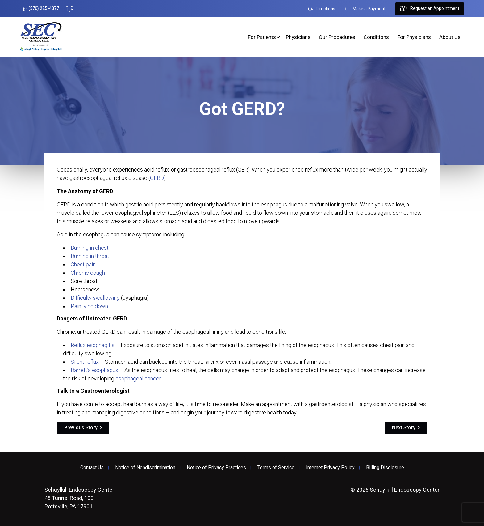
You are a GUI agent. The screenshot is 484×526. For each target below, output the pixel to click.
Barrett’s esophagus (94, 370)
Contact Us (92, 467)
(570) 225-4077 (41, 8)
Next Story (403, 428)
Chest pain (83, 264)
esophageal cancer (138, 378)
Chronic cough (88, 272)
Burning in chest (90, 247)
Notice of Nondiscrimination (145, 467)
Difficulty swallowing (95, 298)
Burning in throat (90, 256)
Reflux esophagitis (93, 345)
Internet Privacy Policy (330, 467)
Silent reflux (85, 361)
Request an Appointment (429, 9)
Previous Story (81, 428)
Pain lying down (89, 306)
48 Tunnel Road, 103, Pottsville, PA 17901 (79, 498)
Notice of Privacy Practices (216, 467)
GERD (157, 178)
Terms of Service (275, 467)
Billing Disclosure (385, 467)
